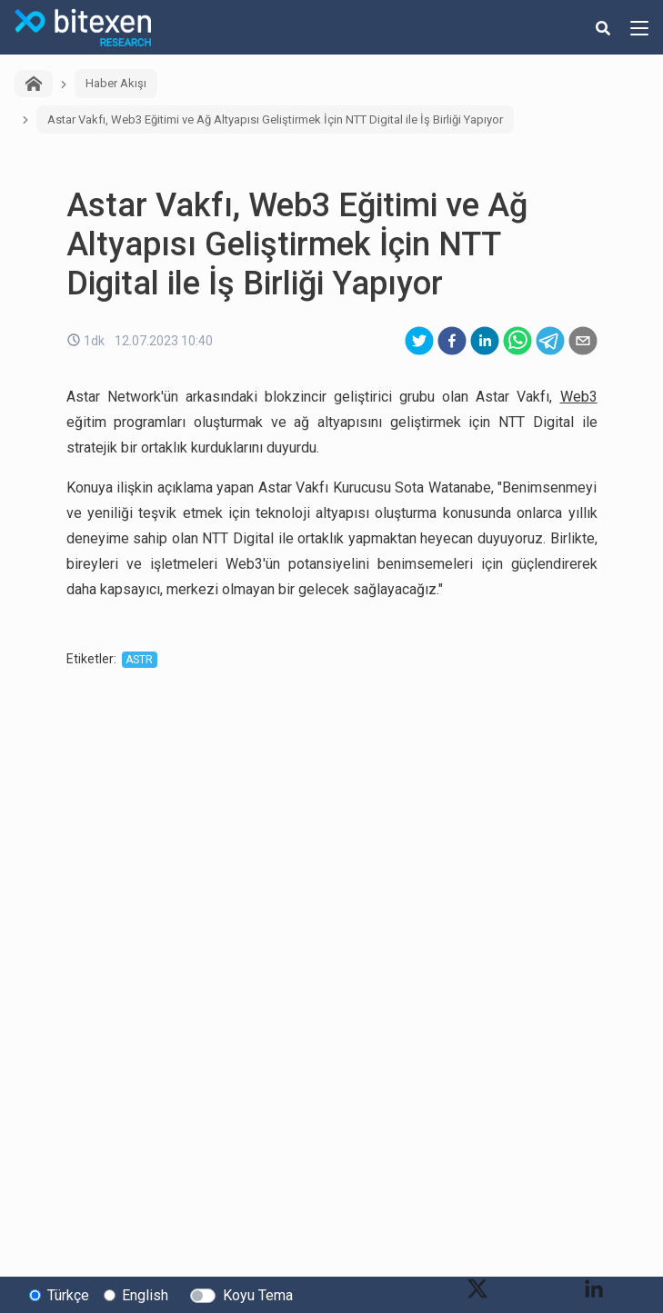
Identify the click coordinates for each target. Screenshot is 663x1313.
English (145, 1295)
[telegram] (550, 340)
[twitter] (419, 340)
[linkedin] (484, 340)
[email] (583, 340)
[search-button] (603, 27)
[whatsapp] (517, 340)
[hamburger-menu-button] (639, 27)
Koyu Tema (258, 1295)
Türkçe (68, 1295)
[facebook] (452, 340)
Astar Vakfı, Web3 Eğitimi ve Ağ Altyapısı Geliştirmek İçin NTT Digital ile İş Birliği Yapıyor (275, 119)
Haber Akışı (115, 83)
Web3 (579, 396)
